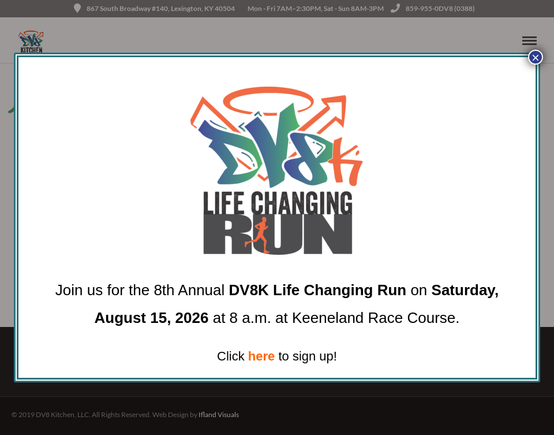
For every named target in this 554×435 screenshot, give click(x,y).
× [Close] (535, 57)
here (261, 356)
